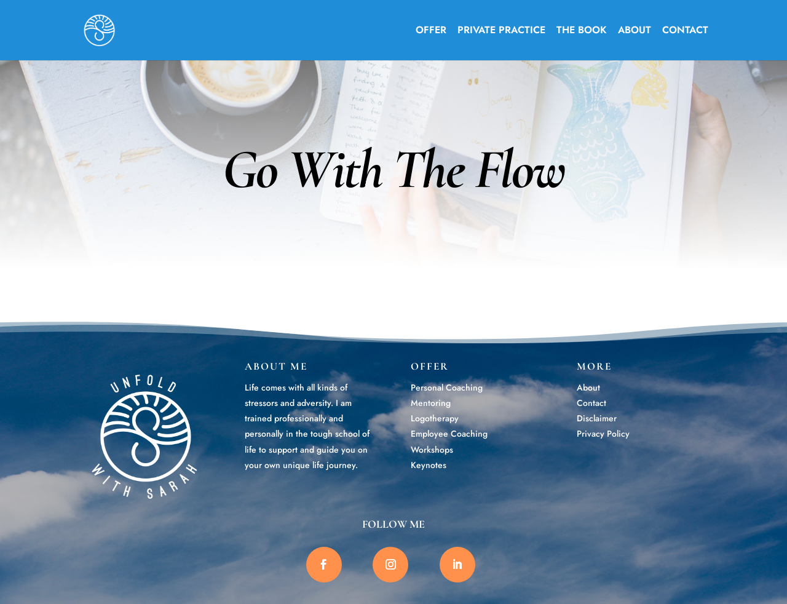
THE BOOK (581, 31)
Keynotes (428, 465)
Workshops (432, 449)
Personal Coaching (447, 387)
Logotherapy (435, 418)
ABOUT (634, 31)
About (588, 387)
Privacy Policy (603, 433)
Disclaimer (597, 418)
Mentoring (431, 403)
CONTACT (685, 31)
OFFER (431, 31)
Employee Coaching (449, 433)
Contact (591, 403)
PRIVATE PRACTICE (501, 31)
